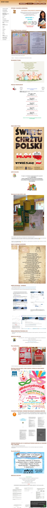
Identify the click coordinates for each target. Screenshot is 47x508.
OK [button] (44, 505)
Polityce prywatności (41, 504)
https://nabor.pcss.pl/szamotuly (32, 341)
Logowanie (43, 1)
